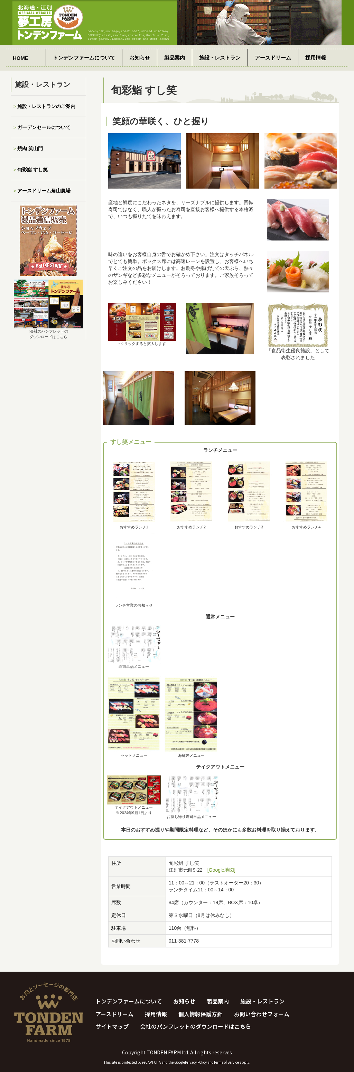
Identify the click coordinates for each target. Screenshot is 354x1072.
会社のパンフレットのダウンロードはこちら (195, 1026)
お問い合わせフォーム (261, 1014)
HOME (20, 58)
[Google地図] (221, 870)
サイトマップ (112, 1026)
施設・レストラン (220, 58)
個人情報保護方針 (200, 1014)
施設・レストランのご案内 (46, 106)
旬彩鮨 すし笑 (32, 169)
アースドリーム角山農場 (44, 190)
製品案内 (174, 58)
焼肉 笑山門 (30, 148)
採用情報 (315, 58)
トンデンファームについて (84, 58)
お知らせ (139, 58)
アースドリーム (273, 58)
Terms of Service (226, 1062)
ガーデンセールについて (44, 127)
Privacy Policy (196, 1062)
